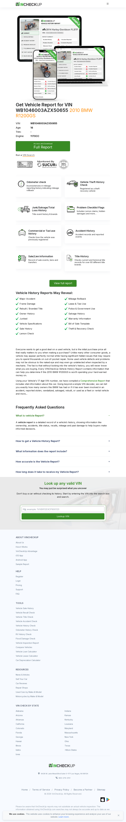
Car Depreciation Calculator (28, 660)
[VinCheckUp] (29, 3)
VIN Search (29, 155)
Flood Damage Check (25, 638)
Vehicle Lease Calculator (27, 656)
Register (19, 576)
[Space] (62, 764)
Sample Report (22, 564)
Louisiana (69, 724)
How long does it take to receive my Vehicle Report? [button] (47, 471)
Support (19, 589)
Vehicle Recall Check (25, 612)
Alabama (19, 711)
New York (69, 737)
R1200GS (26, 115)
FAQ (17, 594)
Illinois (18, 745)
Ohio (67, 741)
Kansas (68, 715)
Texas (67, 745)
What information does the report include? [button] (41, 451)
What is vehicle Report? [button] (30, 415)
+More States (71, 750)
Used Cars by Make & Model (29, 692)
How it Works (22, 547)
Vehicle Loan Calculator (26, 651)
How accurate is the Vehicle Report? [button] (37, 461)
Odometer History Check (27, 630)
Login (18, 581)
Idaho (18, 750)
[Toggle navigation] (107, 3)
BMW (87, 110)
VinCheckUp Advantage (26, 551)
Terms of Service (41, 789)
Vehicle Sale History (25, 608)
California (20, 724)
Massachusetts (71, 732)
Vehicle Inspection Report (27, 643)
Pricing (19, 585)
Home (24, 789)
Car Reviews (21, 683)
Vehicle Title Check (24, 617)
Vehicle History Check (26, 625)
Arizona (19, 715)
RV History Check (24, 634)
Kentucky (69, 719)
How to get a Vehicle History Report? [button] (38, 441)
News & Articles (23, 675)
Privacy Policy (61, 789)
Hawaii (19, 741)
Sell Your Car (21, 679)
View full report (63, 283)
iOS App (19, 555)
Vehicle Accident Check (26, 621)
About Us (20, 542)
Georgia (19, 737)
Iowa (18, 754)
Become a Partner (83, 789)
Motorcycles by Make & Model (29, 696)
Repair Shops (22, 688)
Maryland (69, 728)
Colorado (20, 728)
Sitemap (101, 789)
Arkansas (20, 719)
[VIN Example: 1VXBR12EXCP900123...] (63, 509)
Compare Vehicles (24, 647)
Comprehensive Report (92, 380)
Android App (21, 560)
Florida (19, 732)
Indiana (68, 711)
